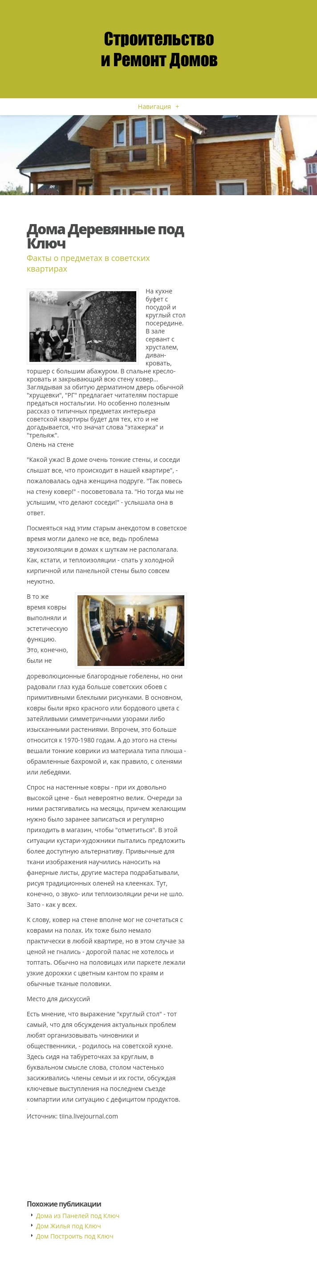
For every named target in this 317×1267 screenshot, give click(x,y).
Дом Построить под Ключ (75, 1236)
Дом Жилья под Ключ (68, 1226)
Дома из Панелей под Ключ (78, 1215)
